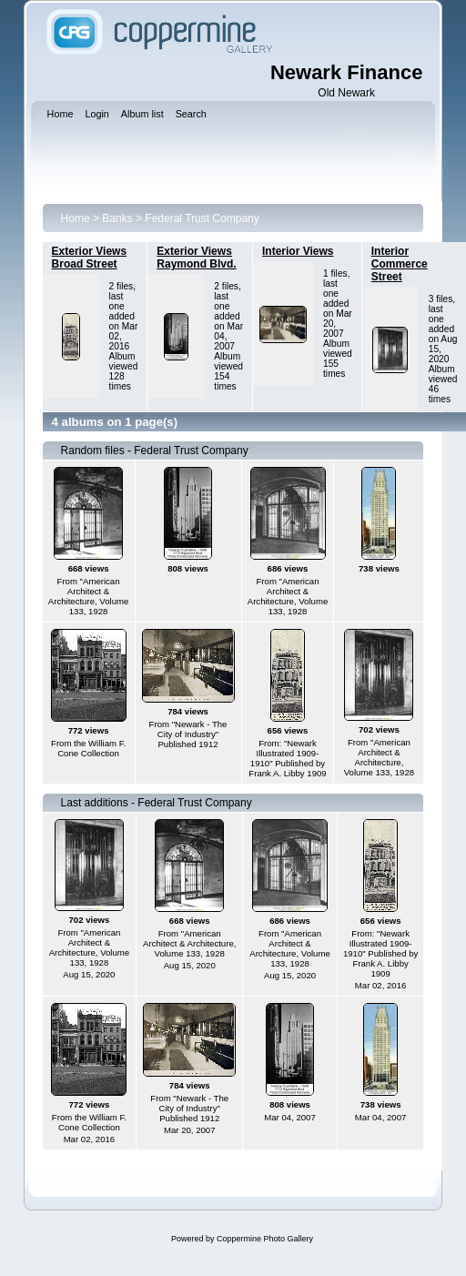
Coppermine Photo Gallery (265, 1238)
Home (75, 218)
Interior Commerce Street (399, 264)
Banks (117, 218)
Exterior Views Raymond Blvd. (196, 257)
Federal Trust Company (201, 218)
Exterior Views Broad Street (89, 257)
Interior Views (297, 251)
